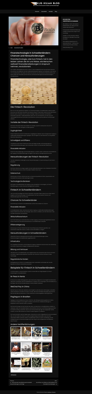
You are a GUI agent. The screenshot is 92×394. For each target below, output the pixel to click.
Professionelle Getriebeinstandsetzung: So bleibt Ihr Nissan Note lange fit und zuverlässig (71, 31)
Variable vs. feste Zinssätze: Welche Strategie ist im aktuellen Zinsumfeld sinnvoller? (71, 37)
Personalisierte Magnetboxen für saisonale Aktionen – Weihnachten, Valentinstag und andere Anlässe (71, 43)
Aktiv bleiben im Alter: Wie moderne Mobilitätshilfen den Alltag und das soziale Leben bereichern (70, 25)
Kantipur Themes (51, 392)
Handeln (51, 11)
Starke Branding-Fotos (68, 47)
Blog (56, 11)
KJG (11, 47)
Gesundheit (44, 11)
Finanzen (37, 11)
